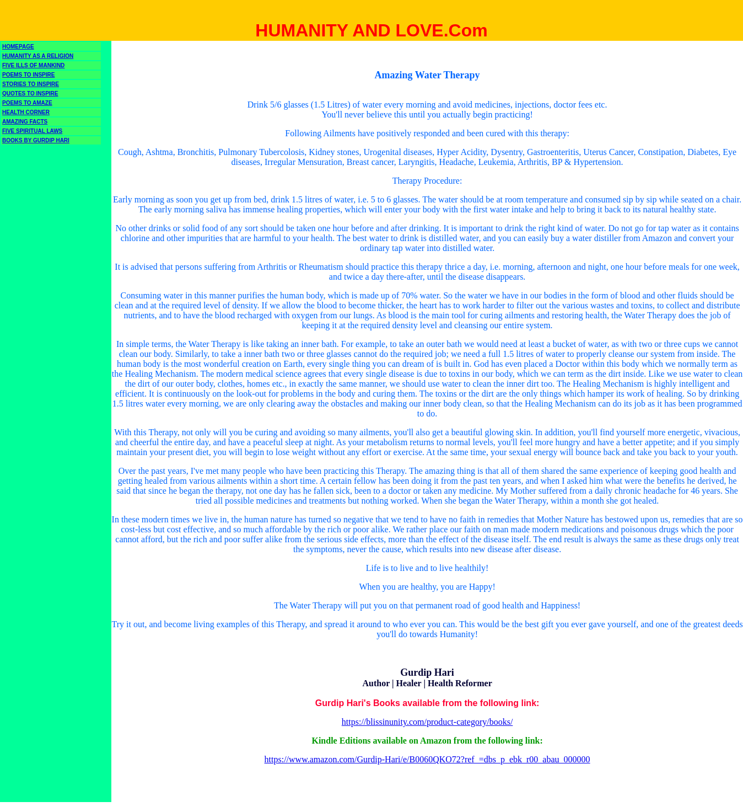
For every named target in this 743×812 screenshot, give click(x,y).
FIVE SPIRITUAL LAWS (32, 131)
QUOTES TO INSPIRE (30, 93)
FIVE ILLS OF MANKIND (33, 65)
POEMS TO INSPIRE (28, 75)
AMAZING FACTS (24, 122)
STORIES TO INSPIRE (30, 84)
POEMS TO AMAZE (27, 103)
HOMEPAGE (18, 47)
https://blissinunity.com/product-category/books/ (427, 721)
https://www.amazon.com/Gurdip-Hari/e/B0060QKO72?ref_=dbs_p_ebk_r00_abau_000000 (427, 759)
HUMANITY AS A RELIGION (37, 56)
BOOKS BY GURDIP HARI (35, 140)
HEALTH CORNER (26, 112)
